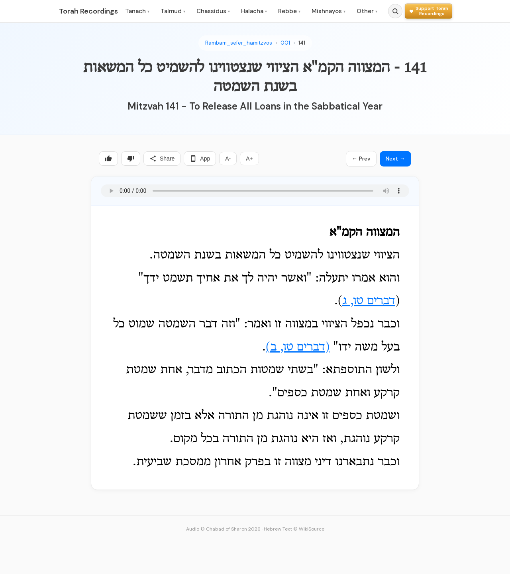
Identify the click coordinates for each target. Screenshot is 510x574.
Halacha (254, 11)
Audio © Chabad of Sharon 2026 (223, 529)
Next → (395, 158)
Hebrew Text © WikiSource (294, 529)
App (200, 158)
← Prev (361, 158)
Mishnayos (328, 11)
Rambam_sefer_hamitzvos (238, 42)
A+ (249, 158)
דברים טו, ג (368, 301)
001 (285, 42)
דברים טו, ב (297, 347)
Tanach (137, 11)
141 (301, 42)
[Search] (395, 11)
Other (367, 11)
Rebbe (289, 11)
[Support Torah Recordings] (428, 11)
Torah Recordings (88, 11)
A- (228, 158)
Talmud (173, 11)
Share (162, 158)
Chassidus (213, 11)
